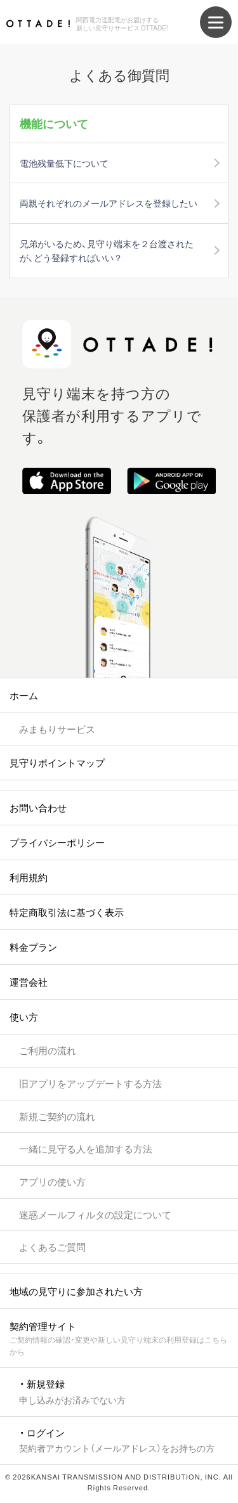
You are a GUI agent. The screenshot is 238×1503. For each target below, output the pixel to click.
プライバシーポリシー (57, 842)
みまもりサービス (57, 728)
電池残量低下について (64, 163)
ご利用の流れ (47, 1050)
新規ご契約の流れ (57, 1116)
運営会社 (29, 982)
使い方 (24, 1017)
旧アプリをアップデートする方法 (90, 1083)
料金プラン (33, 947)
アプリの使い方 (52, 1181)
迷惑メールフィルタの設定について (95, 1214)
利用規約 (29, 877)
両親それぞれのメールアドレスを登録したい (108, 203)
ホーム (24, 695)
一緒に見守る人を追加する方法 (85, 1148)
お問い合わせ (38, 808)
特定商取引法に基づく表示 (67, 912)
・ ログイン (117, 1440)
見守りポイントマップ (57, 763)
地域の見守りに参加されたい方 (76, 1291)
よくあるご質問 (52, 1246)
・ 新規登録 (72, 1391)
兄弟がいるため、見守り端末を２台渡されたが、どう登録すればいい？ (107, 250)
